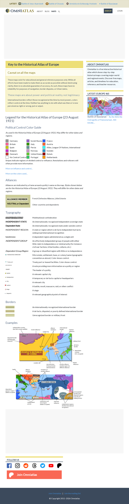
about (40, 11)
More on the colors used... (16, 173)
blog (47, 11)
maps (54, 11)
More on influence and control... (19, 168)
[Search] (59, 11)
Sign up (108, 11)
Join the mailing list (72, 493)
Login (119, 10)
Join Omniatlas (27, 474)
